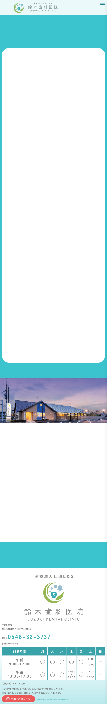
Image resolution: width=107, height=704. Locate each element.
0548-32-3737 (29, 636)
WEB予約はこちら (18, 699)
